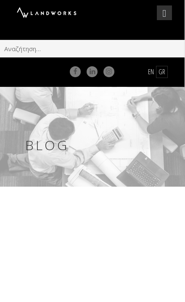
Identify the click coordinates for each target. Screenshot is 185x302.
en (151, 71)
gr (162, 71)
